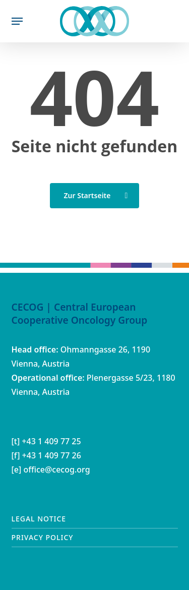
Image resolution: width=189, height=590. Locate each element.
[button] (17, 21)
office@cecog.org (56, 469)
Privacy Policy (43, 537)
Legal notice (39, 518)
